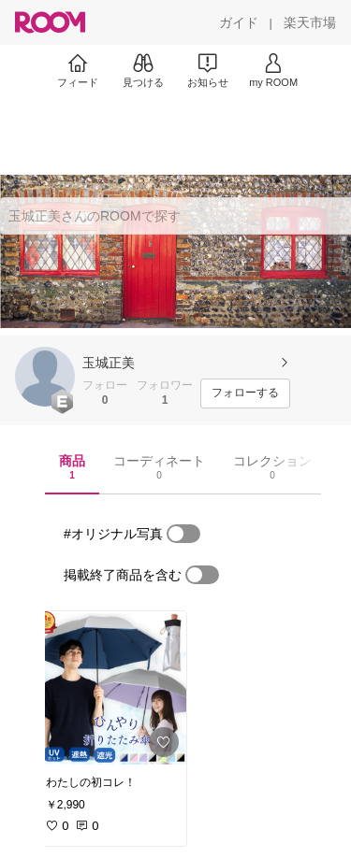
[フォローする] (245, 393)
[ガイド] (238, 22)
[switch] (183, 533)
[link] (110, 688)
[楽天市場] (310, 22)
